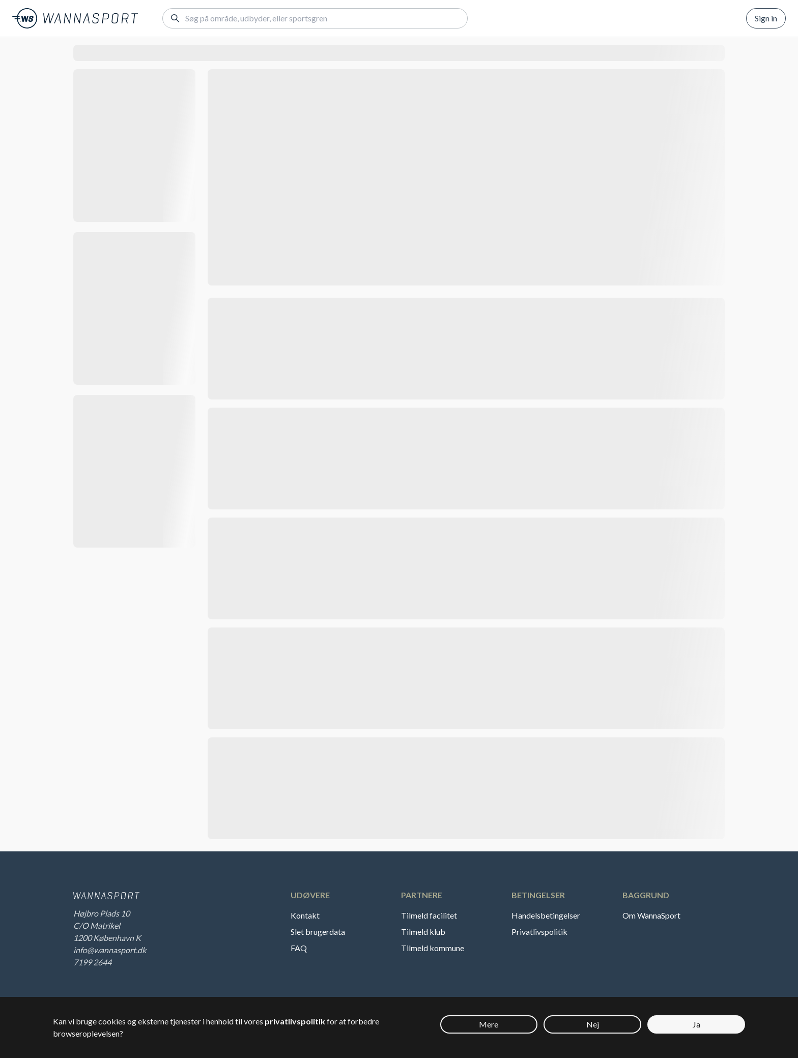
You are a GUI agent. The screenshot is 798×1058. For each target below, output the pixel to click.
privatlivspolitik (295, 1021)
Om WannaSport (651, 915)
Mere (488, 1024)
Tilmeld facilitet (429, 915)
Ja (696, 1024)
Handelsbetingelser (545, 915)
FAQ (299, 948)
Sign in (766, 18)
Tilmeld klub (423, 931)
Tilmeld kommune (432, 948)
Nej (592, 1024)
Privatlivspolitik (539, 931)
